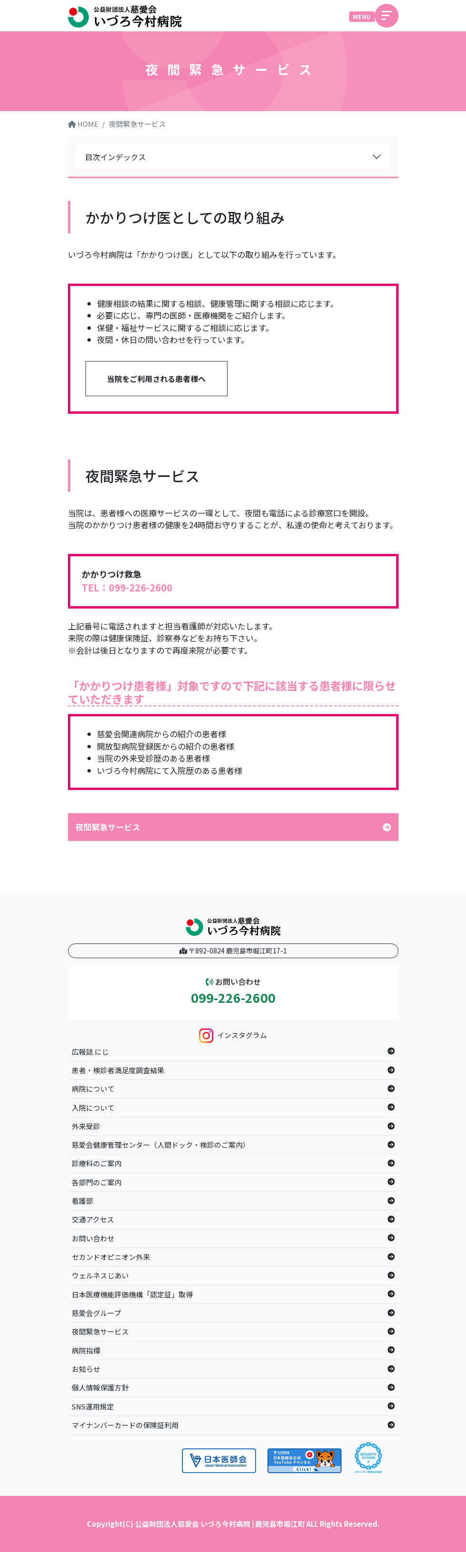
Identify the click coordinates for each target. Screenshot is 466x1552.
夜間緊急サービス (137, 124)
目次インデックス (115, 156)
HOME (83, 124)
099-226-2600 (233, 997)
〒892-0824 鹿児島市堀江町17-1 (233, 950)
